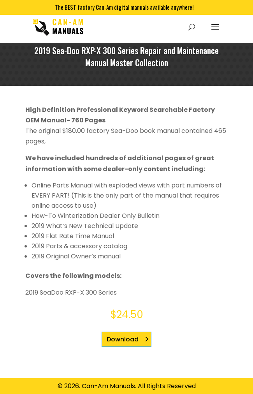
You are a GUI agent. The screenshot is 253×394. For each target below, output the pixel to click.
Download (123, 339)
